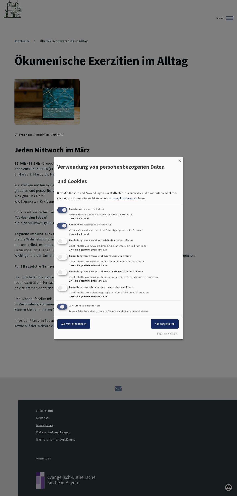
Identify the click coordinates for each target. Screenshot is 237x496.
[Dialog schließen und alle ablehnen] (180, 159)
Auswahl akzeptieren (73, 324)
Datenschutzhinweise (123, 198)
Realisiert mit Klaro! (167, 333)
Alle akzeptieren (165, 324)
